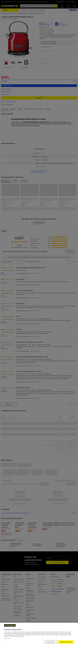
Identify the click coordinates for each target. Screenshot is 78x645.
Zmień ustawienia (51, 642)
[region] (39, 634)
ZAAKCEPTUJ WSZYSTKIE (66, 642)
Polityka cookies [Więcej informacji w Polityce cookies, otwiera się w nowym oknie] (7, 638)
